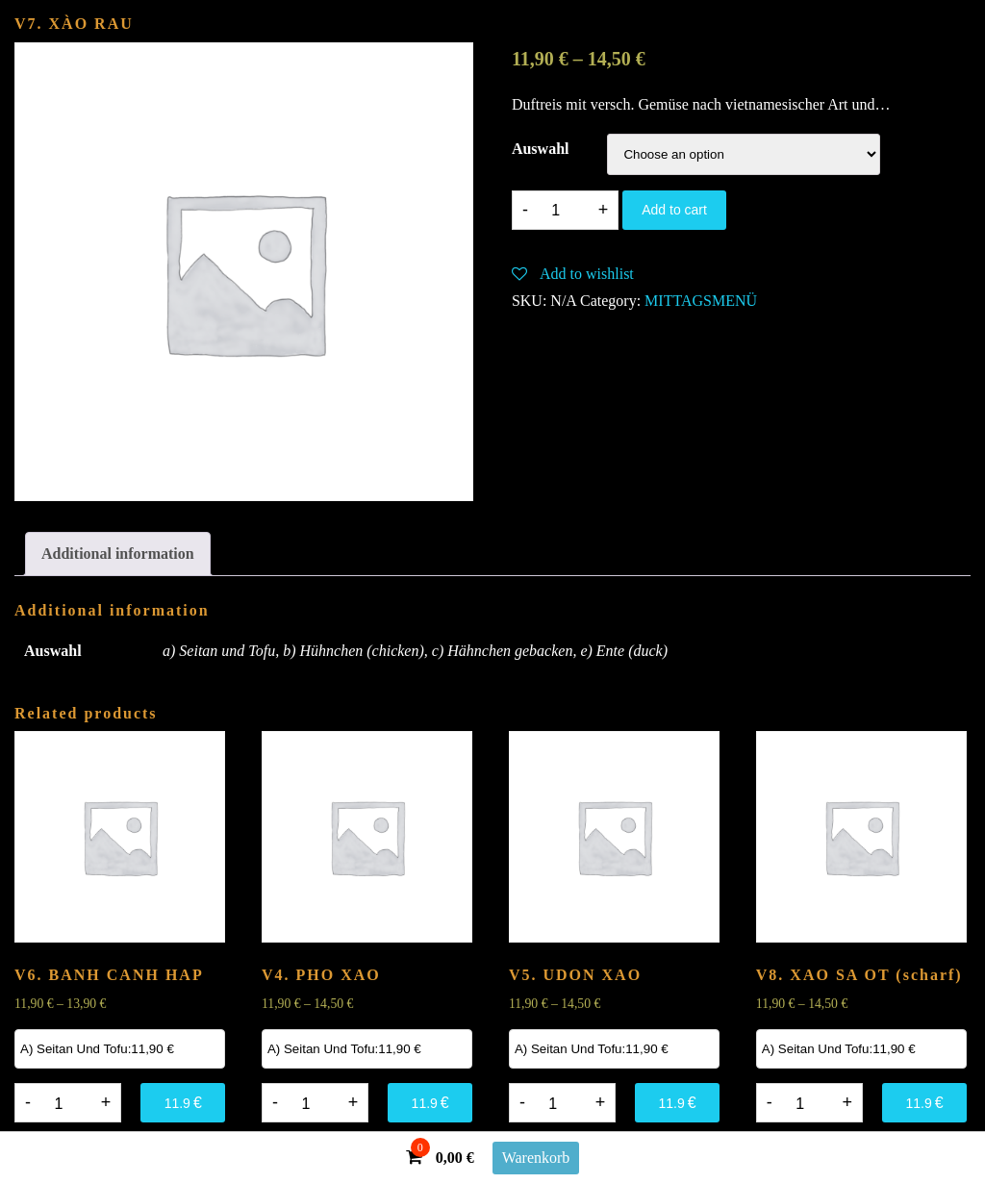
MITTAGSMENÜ (700, 300)
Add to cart (674, 209)
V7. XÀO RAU (74, 23)
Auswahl (540, 148)
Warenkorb (536, 1157)
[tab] (118, 554)
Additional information (117, 553)
